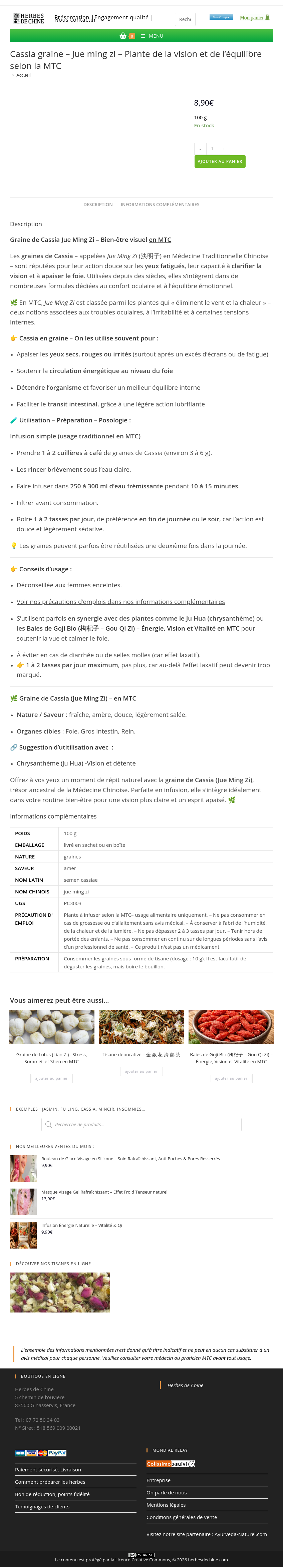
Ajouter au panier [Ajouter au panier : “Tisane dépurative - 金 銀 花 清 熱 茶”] (141, 1071)
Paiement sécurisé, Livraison (48, 1469)
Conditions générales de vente (182, 1517)
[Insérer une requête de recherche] (185, 19)
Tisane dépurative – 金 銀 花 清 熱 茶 (142, 1054)
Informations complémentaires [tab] (160, 205)
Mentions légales (166, 1504)
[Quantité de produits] (212, 149)
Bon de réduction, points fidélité (52, 1494)
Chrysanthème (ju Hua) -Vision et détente (76, 763)
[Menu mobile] (149, 35)
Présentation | (74, 17)
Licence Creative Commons (142, 1560)
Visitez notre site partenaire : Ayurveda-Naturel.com (207, 1534)
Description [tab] (97, 205)
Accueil (23, 75)
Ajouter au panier (220, 161)
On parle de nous (167, 1492)
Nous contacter (75, 20)
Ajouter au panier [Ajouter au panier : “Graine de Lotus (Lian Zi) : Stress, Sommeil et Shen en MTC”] (51, 1078)
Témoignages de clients (42, 1506)
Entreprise (159, 1480)
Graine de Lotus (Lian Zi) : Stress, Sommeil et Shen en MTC (51, 1058)
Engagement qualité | (124, 17)
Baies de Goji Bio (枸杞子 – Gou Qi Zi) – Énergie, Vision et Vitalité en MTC (133, 628)
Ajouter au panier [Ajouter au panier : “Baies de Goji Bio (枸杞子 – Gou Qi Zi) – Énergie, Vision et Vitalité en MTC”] (231, 1078)
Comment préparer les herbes (50, 1481)
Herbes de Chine (186, 1385)
